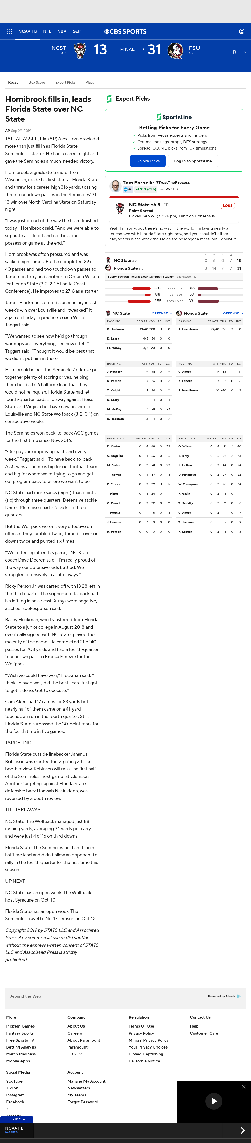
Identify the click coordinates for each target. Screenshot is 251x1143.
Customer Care (204, 1033)
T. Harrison (186, 522)
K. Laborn (185, 381)
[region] (214, 1102)
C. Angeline (115, 456)
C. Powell (113, 503)
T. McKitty (185, 503)
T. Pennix (113, 513)
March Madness (21, 1054)
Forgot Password (82, 1102)
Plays (90, 82)
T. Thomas (114, 475)
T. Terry (183, 456)
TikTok (12, 1088)
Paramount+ (78, 1047)
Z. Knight (113, 391)
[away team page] (79, 51)
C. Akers (184, 372)
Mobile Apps (18, 1061)
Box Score (37, 82)
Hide (18, 1119)
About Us (76, 1026)
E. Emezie (114, 484)
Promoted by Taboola (224, 996)
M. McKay (114, 348)
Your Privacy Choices (148, 1047)
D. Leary (113, 339)
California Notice (144, 1061)
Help (194, 1026)
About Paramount (83, 1040)
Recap (13, 82)
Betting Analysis (21, 1047)
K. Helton (185, 465)
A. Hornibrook (188, 329)
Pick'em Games (20, 1026)
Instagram (15, 1095)
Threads (13, 1116)
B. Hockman (115, 329)
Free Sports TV (20, 1040)
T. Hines (112, 494)
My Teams (76, 1095)
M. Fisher (114, 465)
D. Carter (113, 446)
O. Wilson (185, 446)
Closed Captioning (146, 1054)
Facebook (15, 1102)
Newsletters (78, 1088)
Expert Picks (65, 82)
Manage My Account (86, 1081)
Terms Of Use (141, 1026)
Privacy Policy (141, 1033)
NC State (121, 313)
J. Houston (114, 372)
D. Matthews (187, 475)
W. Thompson (188, 484)
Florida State (196, 313)
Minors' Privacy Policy (149, 1040)
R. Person (114, 381)
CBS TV (74, 1054)
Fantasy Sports (20, 1033)
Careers (74, 1033)
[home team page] (175, 51)
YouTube (14, 1081)
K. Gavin (184, 494)
